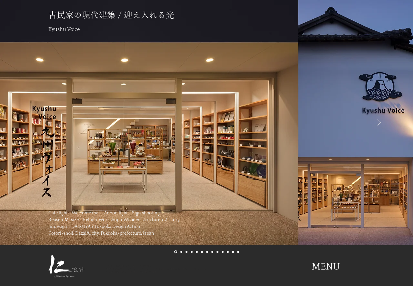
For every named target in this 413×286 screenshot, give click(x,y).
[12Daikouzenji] (233, 252)
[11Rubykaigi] (228, 252)
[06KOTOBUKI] (202, 252)
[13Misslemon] (238, 252)
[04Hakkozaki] (192, 252)
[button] (326, 266)
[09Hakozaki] (217, 252)
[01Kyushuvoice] (175, 251)
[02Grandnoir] (181, 252)
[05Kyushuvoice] (197, 252)
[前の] (33, 123)
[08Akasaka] (212, 252)
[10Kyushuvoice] (223, 252)
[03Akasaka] (186, 252)
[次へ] (379, 123)
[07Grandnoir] (207, 252)
